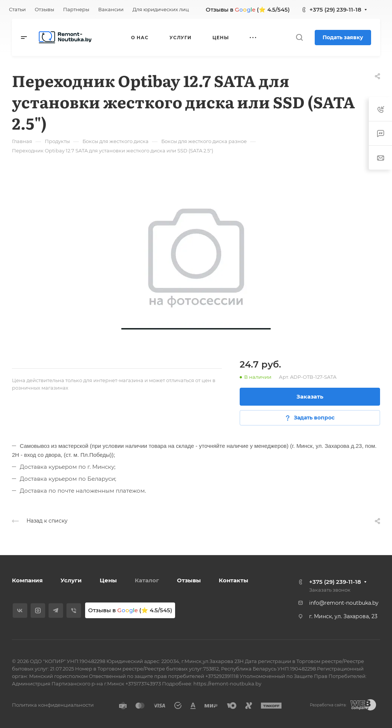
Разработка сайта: (328, 705)
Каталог (147, 580)
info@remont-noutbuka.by (344, 603)
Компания (27, 580)
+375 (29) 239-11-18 (335, 9)
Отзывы (189, 580)
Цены (108, 580)
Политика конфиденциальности (53, 705)
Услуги (71, 580)
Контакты (233, 580)
